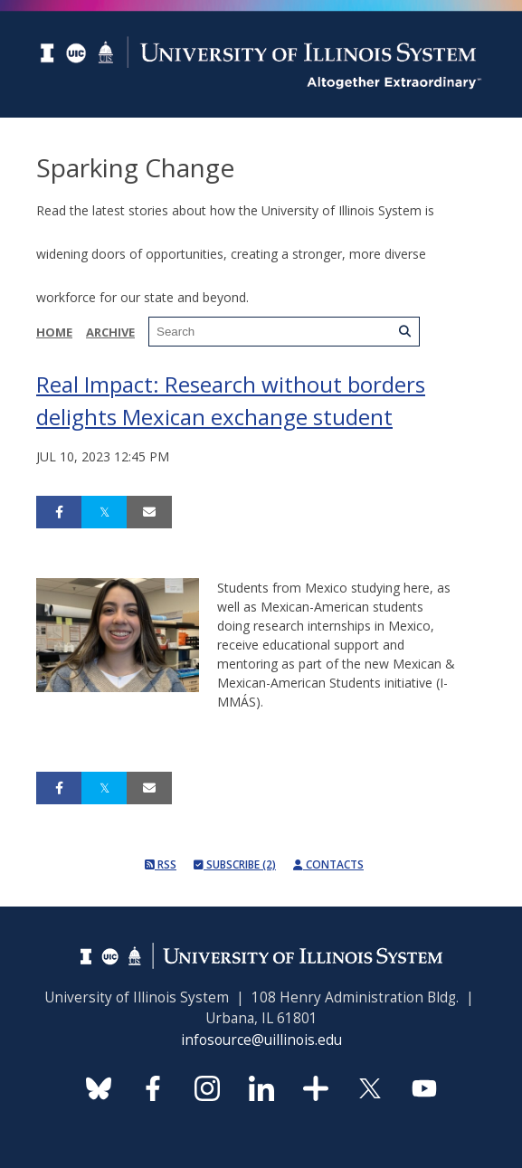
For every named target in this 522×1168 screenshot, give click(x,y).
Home (54, 332)
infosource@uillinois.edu (261, 1039)
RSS (160, 864)
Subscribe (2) (235, 864)
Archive (110, 332)
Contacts (328, 864)
